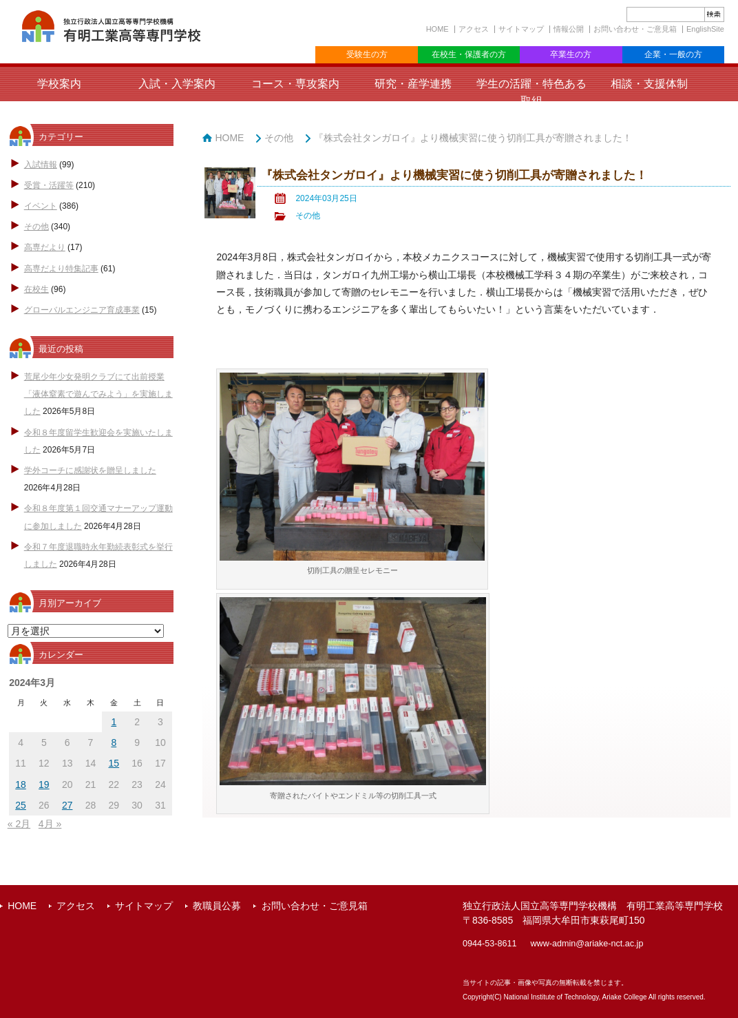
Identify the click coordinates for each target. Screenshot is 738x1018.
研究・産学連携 (413, 84)
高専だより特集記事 (61, 268)
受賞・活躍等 (49, 185)
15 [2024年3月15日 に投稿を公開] (114, 763)
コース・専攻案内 (295, 84)
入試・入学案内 (176, 84)
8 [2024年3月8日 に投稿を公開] (113, 742)
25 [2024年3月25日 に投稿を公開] (20, 805)
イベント (40, 206)
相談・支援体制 (649, 84)
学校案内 (59, 84)
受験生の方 (367, 54)
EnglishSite (705, 29)
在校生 (36, 289)
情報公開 (569, 29)
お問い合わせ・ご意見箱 (635, 29)
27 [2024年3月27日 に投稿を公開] (67, 805)
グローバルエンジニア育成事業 (82, 310)
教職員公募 (217, 905)
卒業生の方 (570, 54)
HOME (437, 29)
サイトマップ (521, 29)
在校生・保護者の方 (469, 54)
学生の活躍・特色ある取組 (531, 92)
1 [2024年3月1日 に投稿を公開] (113, 721)
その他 (36, 226)
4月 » (50, 823)
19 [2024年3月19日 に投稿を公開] (44, 784)
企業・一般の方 (673, 54)
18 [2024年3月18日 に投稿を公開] (20, 784)
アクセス (473, 29)
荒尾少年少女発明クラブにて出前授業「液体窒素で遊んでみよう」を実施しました (98, 394)
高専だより (44, 247)
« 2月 (19, 823)
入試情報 (40, 164)
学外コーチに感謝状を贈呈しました (90, 470)
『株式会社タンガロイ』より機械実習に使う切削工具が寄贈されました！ (473, 137)
